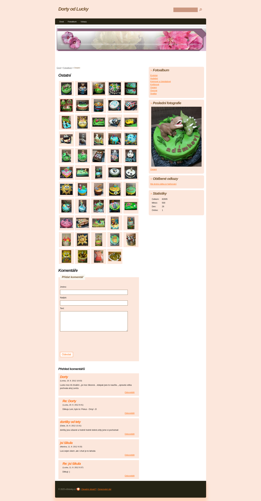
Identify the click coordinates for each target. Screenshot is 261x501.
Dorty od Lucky (73, 9)
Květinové (154, 84)
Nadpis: (63, 297)
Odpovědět (130, 392)
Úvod (61, 22)
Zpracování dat (104, 489)
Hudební (154, 78)
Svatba (153, 93)
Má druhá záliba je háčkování (163, 184)
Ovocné (153, 90)
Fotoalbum (72, 22)
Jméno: (63, 287)
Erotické (154, 75)
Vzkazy (84, 22)
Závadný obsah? (88, 489)
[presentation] (85, 341)
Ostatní (153, 87)
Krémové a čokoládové (160, 81)
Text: (62, 308)
